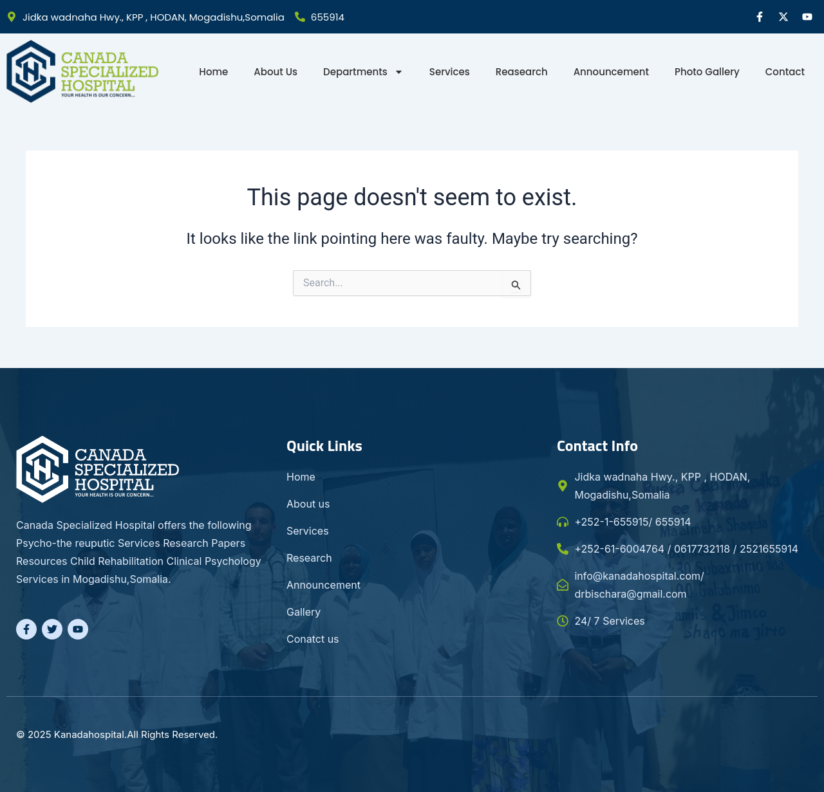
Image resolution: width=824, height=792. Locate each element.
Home (213, 71)
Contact (785, 71)
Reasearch (522, 71)
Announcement (611, 71)
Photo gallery (707, 71)
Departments (363, 71)
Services (449, 71)
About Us (275, 71)
